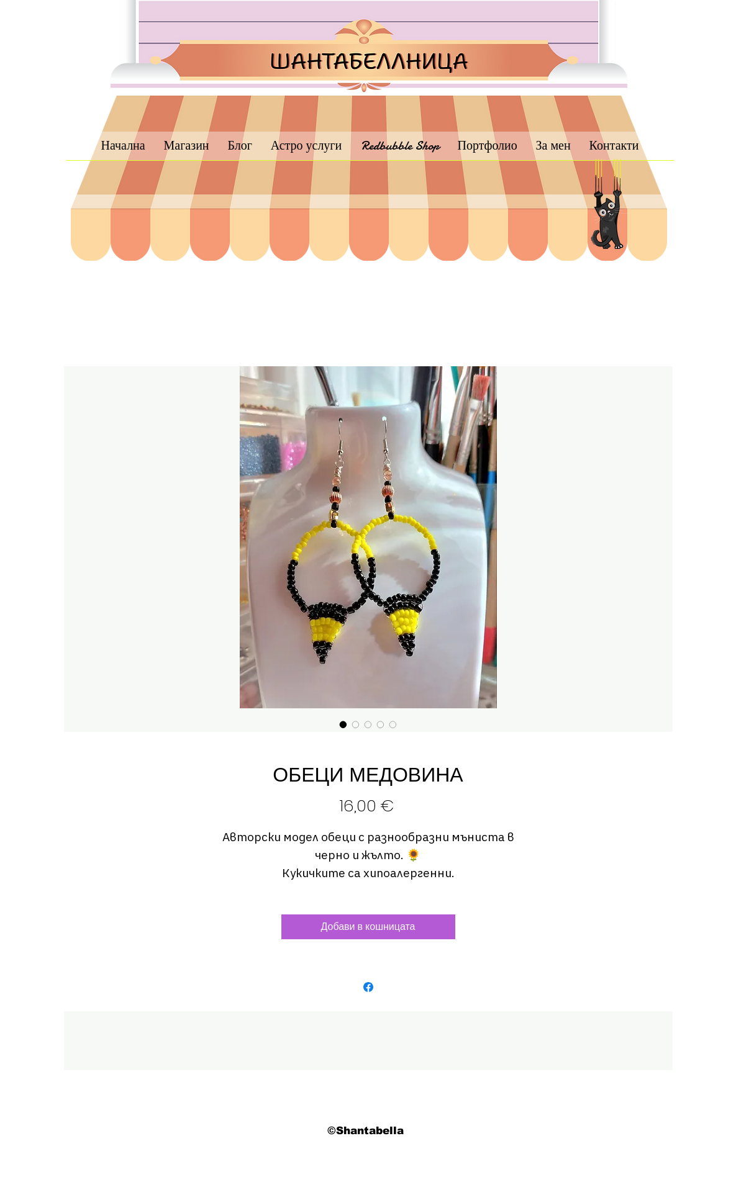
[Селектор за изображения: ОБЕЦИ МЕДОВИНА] (343, 724)
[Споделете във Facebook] (368, 987)
